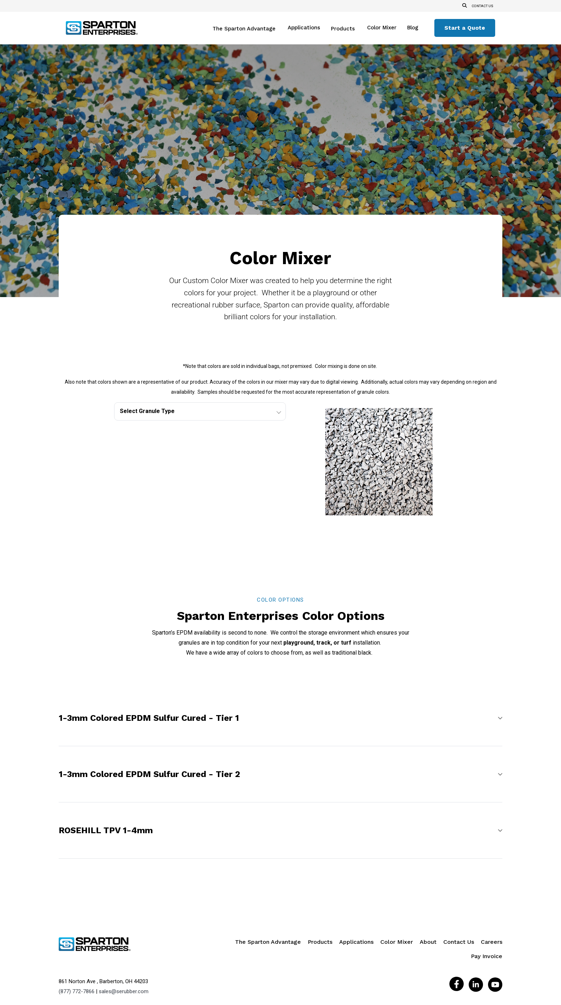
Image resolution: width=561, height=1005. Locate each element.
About (428, 905)
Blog (412, 28)
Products (343, 29)
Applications (304, 28)
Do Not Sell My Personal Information (307, 973)
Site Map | (251, 973)
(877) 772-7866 (76, 954)
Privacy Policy (219, 973)
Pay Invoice (486, 919)
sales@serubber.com (123, 954)
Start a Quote (464, 27)
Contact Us (458, 905)
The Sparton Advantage (244, 29)
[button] (280, 681)
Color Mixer (381, 28)
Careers (491, 905)
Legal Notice (183, 973)
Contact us (481, 6)
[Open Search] (462, 6)
